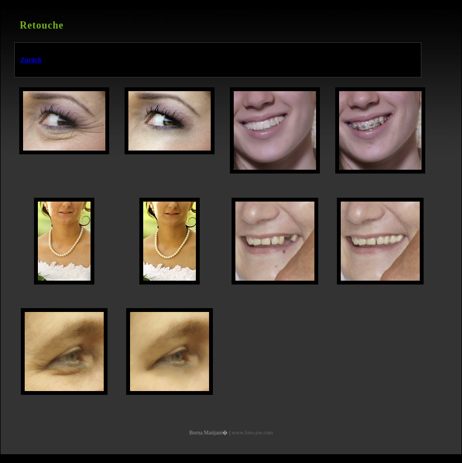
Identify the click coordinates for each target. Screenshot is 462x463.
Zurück (31, 60)
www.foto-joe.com (252, 432)
